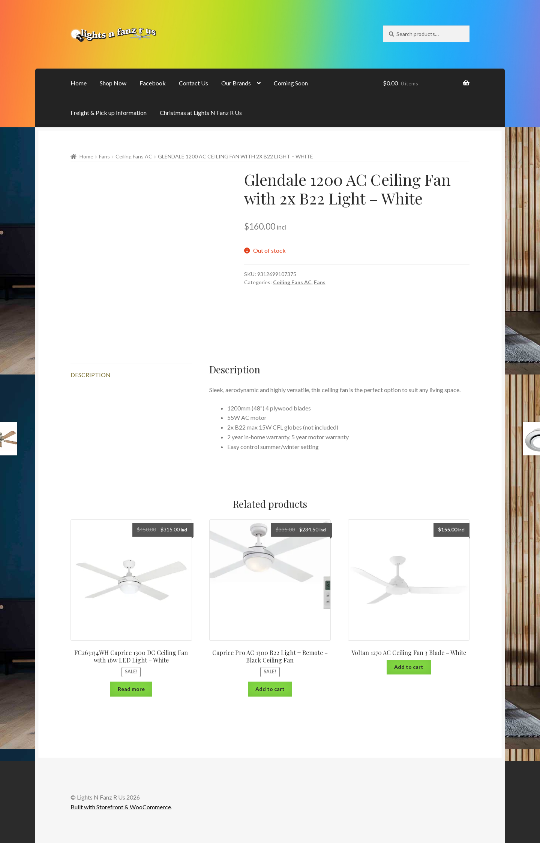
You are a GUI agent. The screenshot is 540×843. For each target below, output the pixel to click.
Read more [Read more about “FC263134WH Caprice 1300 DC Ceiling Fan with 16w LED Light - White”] (131, 689)
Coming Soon (291, 83)
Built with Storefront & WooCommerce (120, 806)
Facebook (153, 83)
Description (90, 374)
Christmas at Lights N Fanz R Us (201, 112)
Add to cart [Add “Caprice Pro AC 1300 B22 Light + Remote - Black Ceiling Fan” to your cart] (270, 689)
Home (78, 83)
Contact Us (193, 83)
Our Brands (236, 83)
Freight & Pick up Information (108, 112)
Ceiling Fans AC (134, 156)
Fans (104, 156)
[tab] (131, 375)
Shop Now (113, 83)
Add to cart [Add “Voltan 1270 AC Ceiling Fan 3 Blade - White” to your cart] (408, 667)
